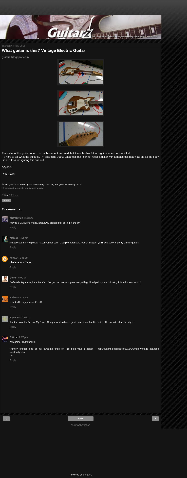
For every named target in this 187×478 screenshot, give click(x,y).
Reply (13, 227)
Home (80, 418)
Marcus (14, 238)
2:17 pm (23, 337)
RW (12, 337)
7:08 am (24, 297)
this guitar (23, 153)
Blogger (87, 474)
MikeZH (14, 257)
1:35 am (24, 257)
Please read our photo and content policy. (22, 188)
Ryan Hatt (15, 317)
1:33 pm (28, 218)
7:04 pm (26, 317)
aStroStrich (16, 218)
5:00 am (22, 277)
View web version (80, 425)
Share (6, 200)
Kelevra (14, 297)
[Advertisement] (81, 9)
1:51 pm (23, 238)
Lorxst (13, 277)
